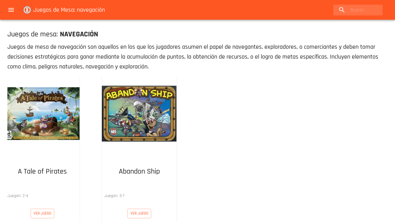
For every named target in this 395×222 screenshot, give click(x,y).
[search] (358, 10)
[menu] (11, 9)
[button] (42, 138)
